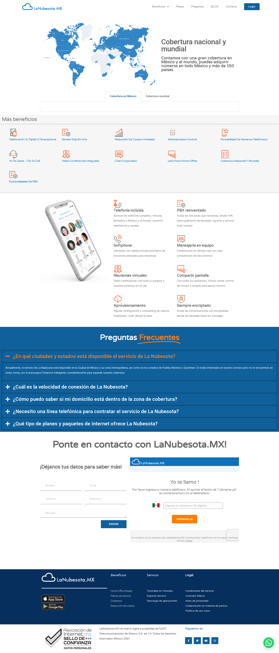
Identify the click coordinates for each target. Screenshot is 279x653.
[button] (139, 356)
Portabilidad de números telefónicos (244, 139)
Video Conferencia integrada (80, 161)
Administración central (182, 139)
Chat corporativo (126, 161)
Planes (180, 6)
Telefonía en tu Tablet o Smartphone (32, 139)
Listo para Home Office (182, 161)
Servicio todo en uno (74, 139)
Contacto (231, 6)
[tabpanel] (139, 106)
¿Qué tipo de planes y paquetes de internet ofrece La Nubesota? (85, 424)
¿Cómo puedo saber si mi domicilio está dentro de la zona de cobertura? (95, 399)
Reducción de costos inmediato (135, 139)
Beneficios (160, 7)
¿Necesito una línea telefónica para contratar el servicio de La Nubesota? (96, 411)
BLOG (215, 6)
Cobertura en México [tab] (123, 96)
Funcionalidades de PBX (23, 181)
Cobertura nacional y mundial (240, 161)
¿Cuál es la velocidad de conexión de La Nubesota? (70, 387)
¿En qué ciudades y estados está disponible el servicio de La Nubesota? (94, 356)
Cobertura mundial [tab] (157, 96)
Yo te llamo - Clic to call (24, 161)
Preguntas (197, 6)
